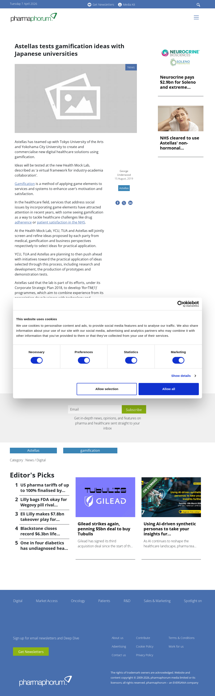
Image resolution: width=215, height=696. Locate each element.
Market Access (47, 600)
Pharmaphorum (45, 681)
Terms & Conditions (182, 638)
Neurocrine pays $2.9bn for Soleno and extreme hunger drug (178, 82)
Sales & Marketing (157, 600)
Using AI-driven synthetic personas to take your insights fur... (170, 528)
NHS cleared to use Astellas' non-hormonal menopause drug (179, 143)
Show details (181, 375)
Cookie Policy (144, 646)
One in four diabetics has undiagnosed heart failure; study (44, 548)
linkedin (66, 4)
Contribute (143, 638)
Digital (17, 600)
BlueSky (73, 4)
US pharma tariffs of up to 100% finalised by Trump (44, 490)
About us (117, 638)
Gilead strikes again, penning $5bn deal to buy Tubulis (104, 528)
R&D (127, 600)
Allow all (168, 389)
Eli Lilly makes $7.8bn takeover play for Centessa (42, 519)
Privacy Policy (144, 655)
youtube (60, 4)
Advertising (119, 646)
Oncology (78, 600)
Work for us (176, 646)
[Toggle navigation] (197, 17)
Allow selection (106, 389)
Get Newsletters (103, 5)
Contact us (119, 655)
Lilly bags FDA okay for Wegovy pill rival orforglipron (43, 505)
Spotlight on (193, 600)
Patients (104, 600)
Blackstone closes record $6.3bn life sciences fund (38, 534)
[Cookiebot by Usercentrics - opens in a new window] (180, 304)
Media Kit (129, 5)
